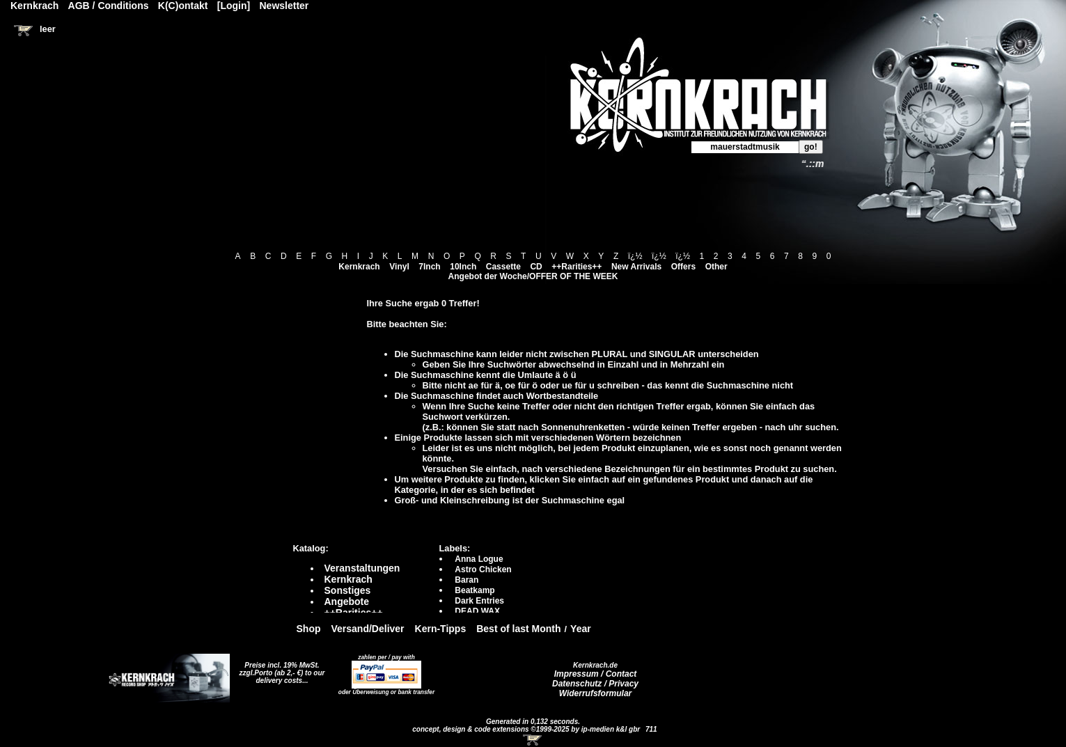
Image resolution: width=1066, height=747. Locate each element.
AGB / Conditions (108, 5)
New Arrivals (636, 267)
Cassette (503, 267)
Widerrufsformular (595, 693)
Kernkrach (358, 267)
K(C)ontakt (183, 5)
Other (716, 267)
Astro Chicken (483, 569)
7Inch (429, 267)
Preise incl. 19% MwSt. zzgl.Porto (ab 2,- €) (280, 669)
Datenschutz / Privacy (595, 684)
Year (580, 628)
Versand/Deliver (368, 628)
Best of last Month (518, 628)
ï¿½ (635, 256)
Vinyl (399, 267)
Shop (309, 628)
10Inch (463, 267)
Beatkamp (474, 590)
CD (536, 267)
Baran (466, 580)
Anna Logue (479, 559)
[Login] (233, 5)
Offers (683, 267)
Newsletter (284, 5)
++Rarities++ (576, 267)
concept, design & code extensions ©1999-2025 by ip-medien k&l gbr (527, 729)
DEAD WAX (477, 611)
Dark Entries (479, 601)
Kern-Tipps (441, 628)
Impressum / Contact (595, 674)
